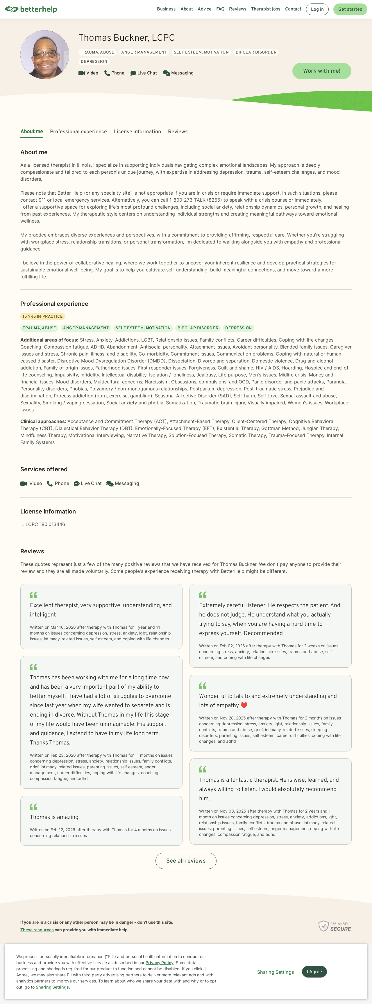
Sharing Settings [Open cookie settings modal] (275, 972)
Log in (317, 10)
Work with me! (322, 71)
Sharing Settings (52, 987)
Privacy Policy (160, 962)
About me (31, 132)
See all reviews (186, 861)
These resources (37, 929)
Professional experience (78, 132)
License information (137, 132)
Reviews (178, 132)
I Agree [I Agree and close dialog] (314, 972)
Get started (350, 10)
